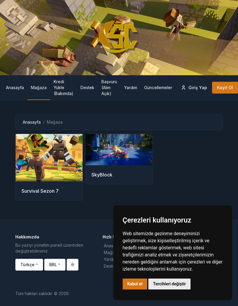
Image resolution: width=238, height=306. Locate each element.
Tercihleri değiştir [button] (169, 284)
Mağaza (111, 252)
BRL (53, 264)
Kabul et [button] (135, 284)
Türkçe (27, 264)
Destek (111, 266)
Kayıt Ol (225, 87)
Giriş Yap (194, 87)
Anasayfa (32, 122)
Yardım (110, 259)
